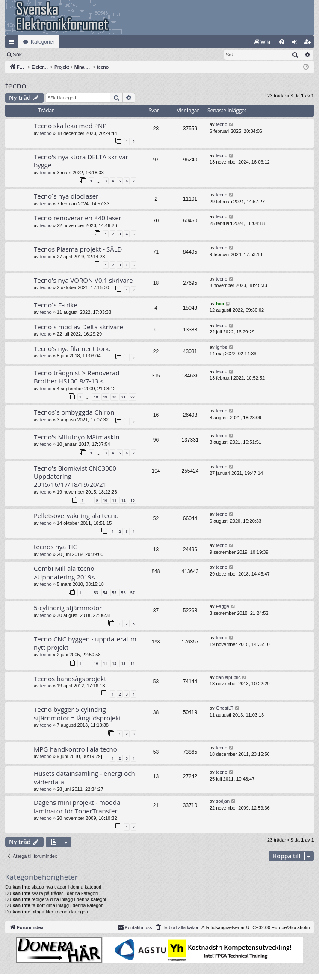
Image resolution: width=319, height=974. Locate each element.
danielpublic (228, 677)
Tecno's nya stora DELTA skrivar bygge (81, 160)
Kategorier (42, 42)
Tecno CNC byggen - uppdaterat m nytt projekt (85, 643)
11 (114, 500)
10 (105, 500)
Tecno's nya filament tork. (72, 348)
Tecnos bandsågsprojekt (70, 678)
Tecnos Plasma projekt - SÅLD (78, 249)
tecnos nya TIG (56, 546)
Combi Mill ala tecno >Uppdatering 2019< (64, 572)
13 (132, 500)
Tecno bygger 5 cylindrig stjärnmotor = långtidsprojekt (77, 713)
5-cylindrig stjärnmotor (68, 607)
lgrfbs (221, 347)
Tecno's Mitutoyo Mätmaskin (76, 437)
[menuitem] (262, 41)
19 (105, 397)
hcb (220, 303)
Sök (61, 55)
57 (132, 592)
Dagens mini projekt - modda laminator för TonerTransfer (77, 806)
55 (114, 592)
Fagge (222, 606)
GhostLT (224, 708)
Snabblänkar (13, 43)
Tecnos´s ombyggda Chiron (74, 412)
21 (123, 397)
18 (96, 397)
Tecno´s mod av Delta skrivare (78, 326)
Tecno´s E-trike (55, 305)
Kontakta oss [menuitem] (134, 927)
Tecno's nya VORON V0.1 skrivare (83, 280)
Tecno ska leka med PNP (70, 125)
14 (132, 663)
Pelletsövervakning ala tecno (76, 515)
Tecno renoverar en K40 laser (77, 218)
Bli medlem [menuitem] (309, 43)
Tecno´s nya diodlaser (66, 196)
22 (132, 397)
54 (105, 592)
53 (96, 592)
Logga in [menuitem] (296, 43)
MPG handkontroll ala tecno (75, 749)
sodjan (223, 801)
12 (123, 500)
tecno (16, 85)
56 (123, 592)
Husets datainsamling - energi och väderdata (84, 777)
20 (114, 397)
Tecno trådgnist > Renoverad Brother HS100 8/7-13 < (76, 377)
